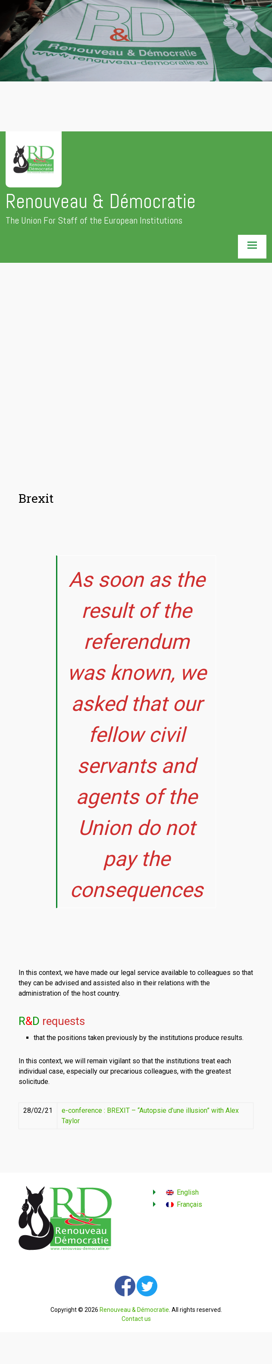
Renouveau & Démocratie (101, 201)
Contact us (136, 1318)
